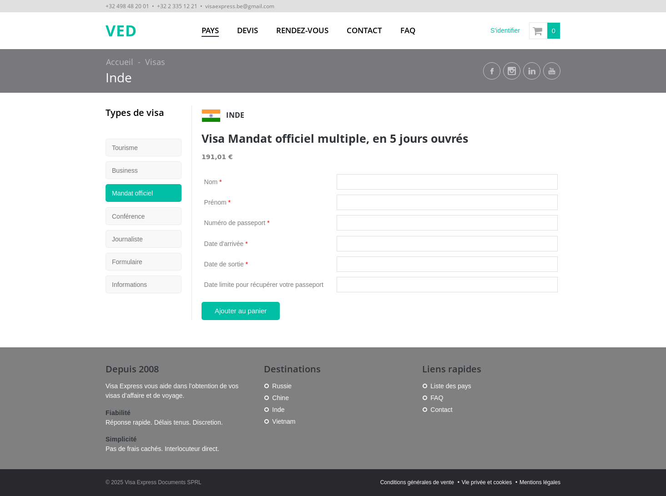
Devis (247, 30)
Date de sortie (226, 264)
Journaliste (127, 239)
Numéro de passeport (237, 222)
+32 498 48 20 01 (127, 6)
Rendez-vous (302, 30)
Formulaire (127, 262)
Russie (282, 386)
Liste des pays (450, 386)
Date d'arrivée (226, 243)
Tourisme (125, 147)
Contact (364, 30)
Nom (213, 181)
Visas (155, 61)
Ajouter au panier (241, 311)
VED (121, 30)
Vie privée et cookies (487, 482)
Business (125, 170)
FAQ (407, 30)
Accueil (119, 61)
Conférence (128, 216)
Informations (129, 284)
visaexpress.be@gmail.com (239, 6)
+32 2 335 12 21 (177, 6)
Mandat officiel (132, 193)
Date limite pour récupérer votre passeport (263, 284)
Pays (210, 30)
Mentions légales (540, 482)
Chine (280, 397)
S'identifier (505, 30)
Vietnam (283, 421)
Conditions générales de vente (417, 482)
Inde (119, 77)
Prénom (217, 202)
